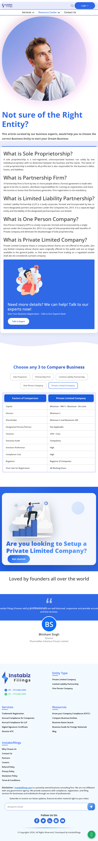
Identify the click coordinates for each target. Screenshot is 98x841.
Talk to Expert (18, 321)
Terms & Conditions (11, 780)
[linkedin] (49, 820)
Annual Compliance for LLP (14, 722)
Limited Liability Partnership (65, 684)
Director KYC (8, 731)
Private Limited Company (64, 679)
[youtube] (62, 820)
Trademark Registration (13, 713)
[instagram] (56, 820)
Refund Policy (8, 767)
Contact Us (70, 12)
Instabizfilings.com (23, 787)
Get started (18, 559)
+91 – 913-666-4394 (15, 690)
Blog (54, 731)
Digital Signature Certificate (15, 727)
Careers (5, 762)
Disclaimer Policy (9, 776)
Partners (6, 758)
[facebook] (36, 820)
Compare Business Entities (64, 718)
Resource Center (49, 12)
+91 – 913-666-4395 (15, 694)
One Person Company (62, 688)
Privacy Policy (8, 771)
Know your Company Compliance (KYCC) (71, 713)
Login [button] (84, 5)
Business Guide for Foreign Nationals (69, 727)
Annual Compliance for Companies (18, 718)
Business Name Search (63, 722)
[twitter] (43, 820)
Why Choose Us (9, 749)
